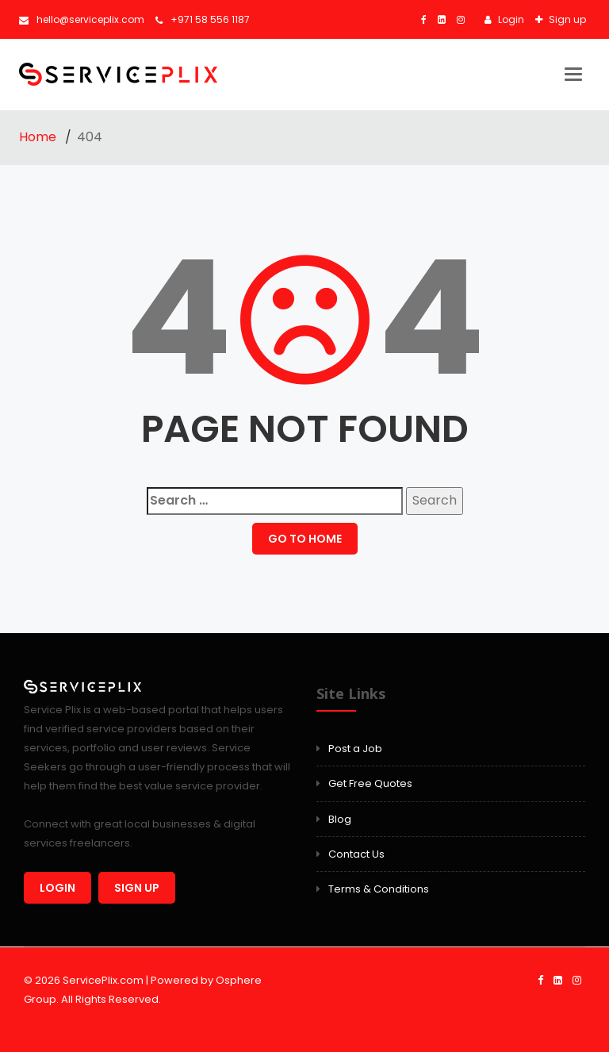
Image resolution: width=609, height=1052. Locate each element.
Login (510, 19)
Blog (339, 819)
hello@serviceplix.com (81, 19)
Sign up (566, 19)
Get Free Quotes (370, 783)
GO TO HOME (305, 539)
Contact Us (356, 854)
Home (39, 137)
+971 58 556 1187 (202, 19)
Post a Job (355, 748)
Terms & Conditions (378, 889)
